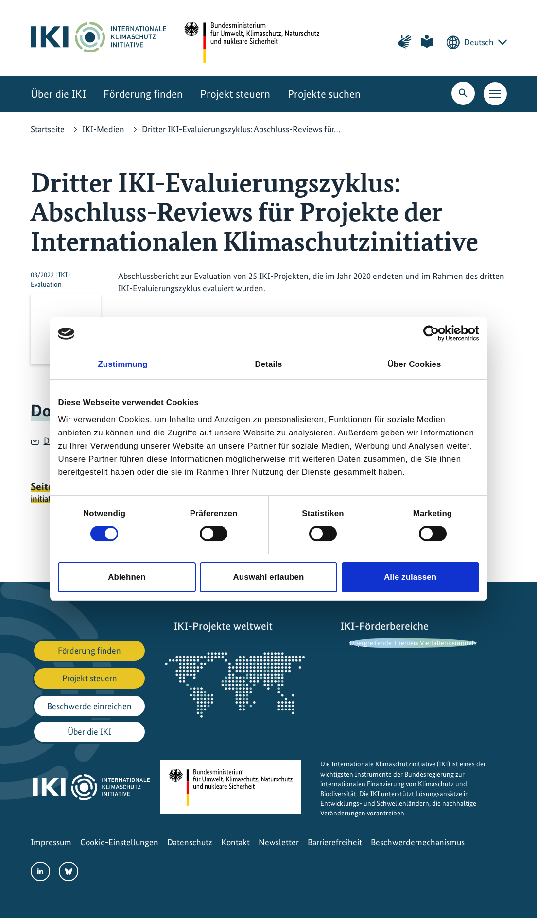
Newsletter (279, 842)
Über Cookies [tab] (414, 364)
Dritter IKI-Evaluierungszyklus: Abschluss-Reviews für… (241, 129)
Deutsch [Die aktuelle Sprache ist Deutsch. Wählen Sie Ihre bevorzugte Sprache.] (479, 42)
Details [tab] (268, 364)
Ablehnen (127, 577)
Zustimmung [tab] (122, 364)
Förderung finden (143, 94)
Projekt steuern (235, 94)
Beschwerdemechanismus (418, 842)
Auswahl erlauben (268, 577)
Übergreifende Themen (383, 643)
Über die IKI (58, 94)
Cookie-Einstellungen (119, 842)
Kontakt (235, 842)
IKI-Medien (103, 129)
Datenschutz (189, 842)
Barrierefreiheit (335, 842)
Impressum (51, 842)
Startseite (48, 129)
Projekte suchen (324, 94)
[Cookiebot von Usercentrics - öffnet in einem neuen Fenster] (436, 333)
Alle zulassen (410, 577)
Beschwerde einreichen (89, 706)
